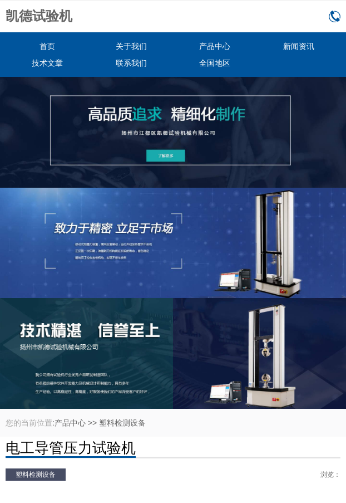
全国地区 (214, 62)
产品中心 (214, 46)
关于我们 (131, 46)
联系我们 (131, 62)
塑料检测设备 (122, 422)
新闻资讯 (298, 46)
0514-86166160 (334, 16)
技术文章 (47, 62)
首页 (47, 46)
